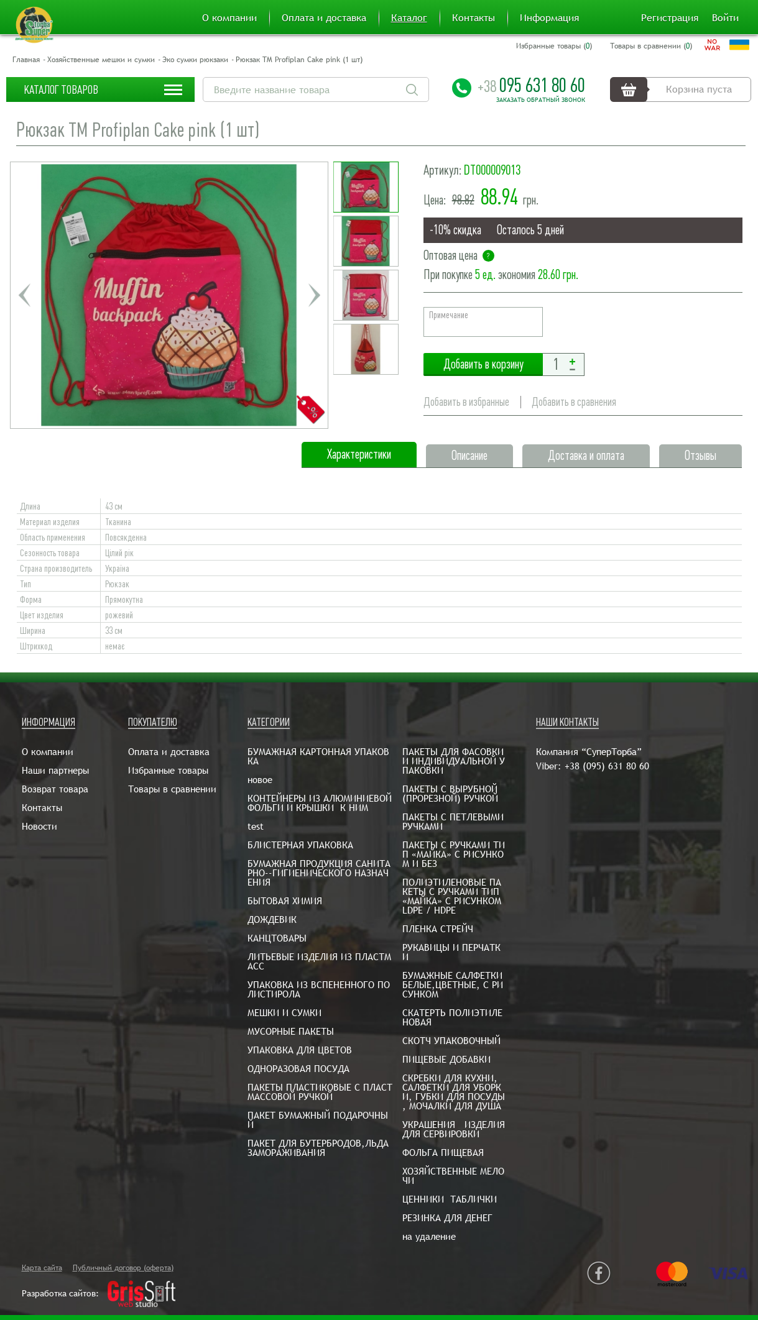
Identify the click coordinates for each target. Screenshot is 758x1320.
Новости (39, 826)
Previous (24, 295)
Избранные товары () (554, 46)
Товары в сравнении (172, 789)
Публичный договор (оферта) (123, 1268)
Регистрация (669, 18)
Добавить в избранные (466, 402)
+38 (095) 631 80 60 (607, 766)
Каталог (409, 18)
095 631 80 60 (531, 85)
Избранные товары (168, 770)
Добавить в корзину (483, 364)
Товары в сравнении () (651, 46)
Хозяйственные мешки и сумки (101, 59)
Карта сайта (42, 1268)
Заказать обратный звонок (540, 100)
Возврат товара (55, 789)
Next (314, 295)
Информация (549, 18)
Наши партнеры (55, 770)
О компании (229, 18)
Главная (26, 59)
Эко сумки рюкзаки (195, 59)
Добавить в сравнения (574, 402)
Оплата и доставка (324, 18)
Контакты (473, 18)
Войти (725, 18)
